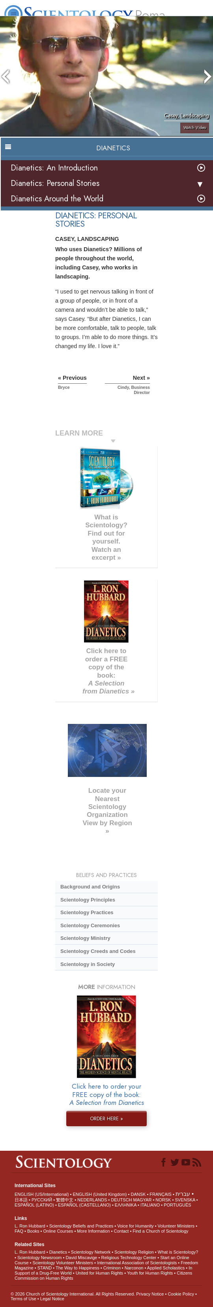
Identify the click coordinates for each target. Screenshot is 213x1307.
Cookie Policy (181, 1294)
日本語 (21, 1199)
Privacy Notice (150, 1294)
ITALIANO (150, 1205)
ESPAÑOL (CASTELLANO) (84, 1205)
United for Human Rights (99, 1273)
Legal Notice (52, 1298)
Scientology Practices (87, 912)
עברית (183, 1194)
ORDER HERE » (106, 1118)
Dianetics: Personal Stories (55, 183)
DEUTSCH (121, 1199)
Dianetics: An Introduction (54, 168)
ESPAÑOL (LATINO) (34, 1205)
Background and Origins (90, 887)
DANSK (138, 1194)
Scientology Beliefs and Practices (81, 1226)
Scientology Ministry (85, 938)
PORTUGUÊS (177, 1205)
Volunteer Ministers (176, 1226)
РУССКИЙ (42, 1199)
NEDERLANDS (92, 1199)
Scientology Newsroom (39, 1257)
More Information (93, 1231)
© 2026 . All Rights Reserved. (73, 1294)
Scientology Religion (134, 1252)
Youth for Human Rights (150, 1273)
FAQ (19, 1231)
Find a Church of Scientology (160, 1231)
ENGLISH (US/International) (42, 1194)
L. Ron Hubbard (30, 1226)
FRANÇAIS (160, 1194)
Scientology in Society (87, 964)
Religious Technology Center (128, 1257)
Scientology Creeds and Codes (98, 951)
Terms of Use (23, 1298)
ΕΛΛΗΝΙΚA (125, 1205)
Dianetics (58, 1252)
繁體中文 (64, 1199)
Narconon (134, 1267)
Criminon (112, 1267)
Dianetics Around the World (57, 199)
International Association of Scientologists (137, 1262)
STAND (44, 1267)
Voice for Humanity (135, 1226)
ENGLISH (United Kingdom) (100, 1194)
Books (33, 1231)
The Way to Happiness (77, 1267)
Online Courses (58, 1231)
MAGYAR (142, 1199)
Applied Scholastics (166, 1267)
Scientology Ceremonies (90, 925)
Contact (121, 1231)
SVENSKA (185, 1199)
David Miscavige (81, 1257)
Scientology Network (90, 1252)
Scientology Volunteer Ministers (62, 1262)
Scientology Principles (87, 900)
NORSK (163, 1199)
